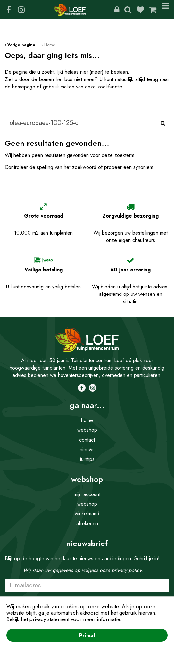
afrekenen (87, 523)
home (87, 420)
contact (87, 440)
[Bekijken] (153, 9)
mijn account (87, 494)
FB (8, 9)
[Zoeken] (87, 123)
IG (21, 9)
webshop (87, 430)
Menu (165, 9)
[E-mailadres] (87, 585)
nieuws (87, 449)
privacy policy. (127, 570)
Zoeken (128, 9)
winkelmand (87, 513)
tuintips (87, 459)
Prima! (87, 635)
